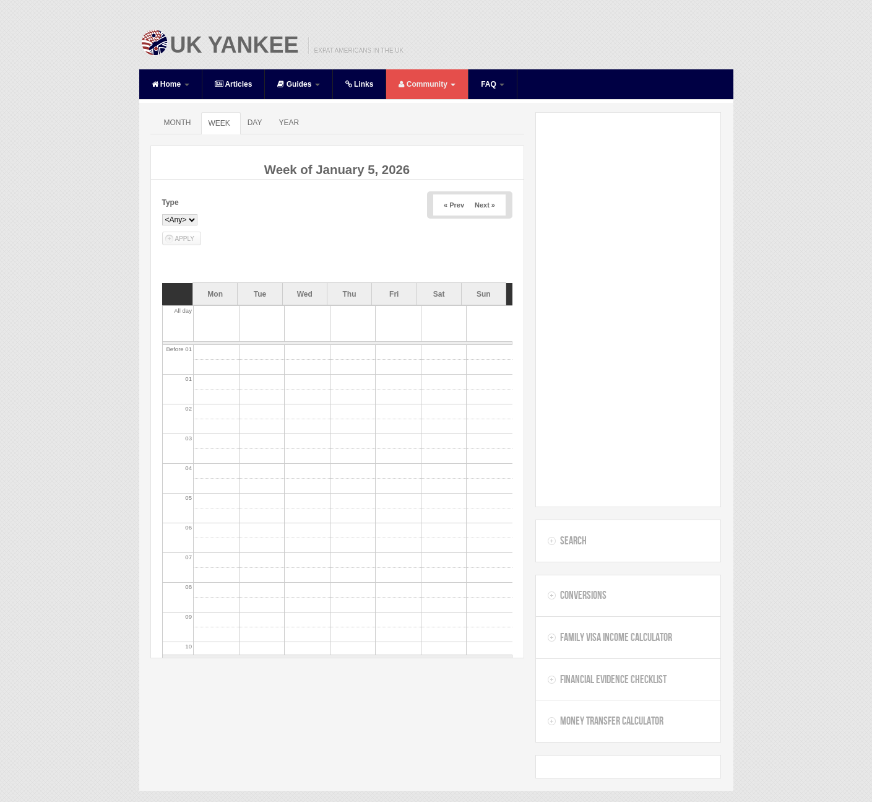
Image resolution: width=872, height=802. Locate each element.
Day (255, 122)
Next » (485, 205)
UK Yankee (234, 45)
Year (288, 122)
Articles (234, 84)
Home (170, 84)
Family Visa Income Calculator (616, 637)
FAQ (492, 84)
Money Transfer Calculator (611, 721)
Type (170, 202)
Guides (298, 84)
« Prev (454, 205)
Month (177, 122)
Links (359, 84)
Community (427, 84)
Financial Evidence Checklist (613, 679)
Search (573, 540)
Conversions (583, 595)
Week (219, 123)
